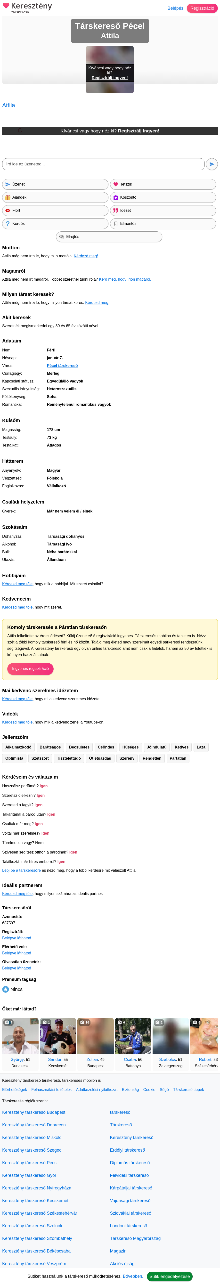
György (17, 1059)
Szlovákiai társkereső (130, 1213)
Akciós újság (122, 1263)
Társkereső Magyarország (135, 1238)
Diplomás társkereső (130, 1162)
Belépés (175, 8)
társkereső (120, 1112)
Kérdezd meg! (86, 256)
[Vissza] (10, 1042)
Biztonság (130, 1090)
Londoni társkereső (128, 1225)
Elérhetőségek (14, 1090)
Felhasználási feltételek (51, 1090)
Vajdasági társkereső (130, 1200)
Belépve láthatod (16, 938)
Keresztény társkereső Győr (29, 1175)
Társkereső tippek (188, 1090)
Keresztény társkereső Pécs (29, 1162)
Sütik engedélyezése (170, 1276)
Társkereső (121, 1124)
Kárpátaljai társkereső (131, 1188)
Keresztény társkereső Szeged (32, 1150)
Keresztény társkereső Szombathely (37, 1238)
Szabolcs (167, 1059)
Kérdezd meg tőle (17, 584)
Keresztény (27, 8)
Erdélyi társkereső (127, 1150)
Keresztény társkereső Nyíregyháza (36, 1188)
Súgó (164, 1090)
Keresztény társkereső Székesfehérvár (39, 1213)
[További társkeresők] (209, 1042)
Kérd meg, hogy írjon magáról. (125, 279)
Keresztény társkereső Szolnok (32, 1225)
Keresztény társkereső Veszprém (34, 1263)
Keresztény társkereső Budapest (33, 1112)
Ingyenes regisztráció (30, 669)
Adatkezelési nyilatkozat (97, 1090)
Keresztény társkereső (132, 1137)
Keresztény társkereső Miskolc (31, 1137)
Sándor (54, 1059)
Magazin (118, 1251)
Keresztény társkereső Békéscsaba (36, 1251)
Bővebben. (133, 1276)
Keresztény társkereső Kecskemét (35, 1200)
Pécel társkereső (62, 366)
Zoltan (92, 1059)
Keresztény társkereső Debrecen (34, 1124)
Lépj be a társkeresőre (21, 870)
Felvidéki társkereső (129, 1175)
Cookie (149, 1090)
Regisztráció (202, 8)
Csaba (130, 1059)
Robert (205, 1059)
